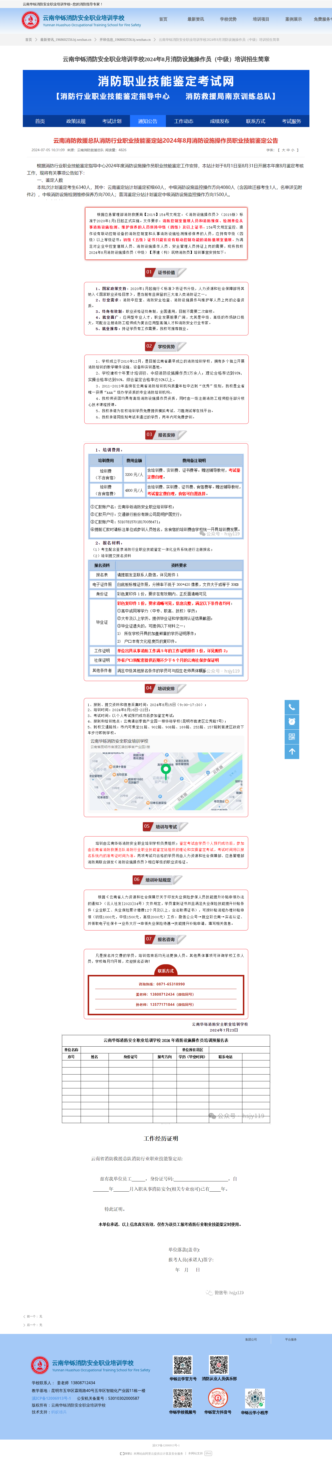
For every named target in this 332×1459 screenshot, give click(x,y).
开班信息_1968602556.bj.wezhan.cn (125, 40)
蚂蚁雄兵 (59, 1412)
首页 (28, 40)
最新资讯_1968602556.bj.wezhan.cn (65, 40)
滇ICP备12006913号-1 (51, 1398)
